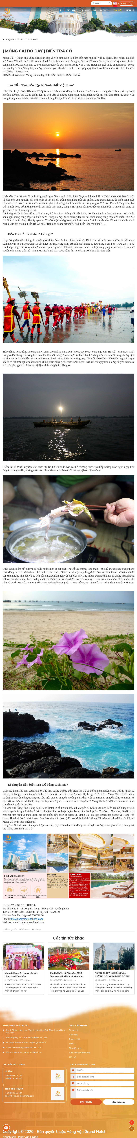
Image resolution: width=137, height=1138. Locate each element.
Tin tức (20, 39)
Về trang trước (11, 929)
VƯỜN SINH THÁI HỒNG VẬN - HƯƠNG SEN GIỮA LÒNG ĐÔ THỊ (112, 975)
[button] (4, 968)
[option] (23, 968)
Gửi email (25, 929)
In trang (37, 929)
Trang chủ (61, 10)
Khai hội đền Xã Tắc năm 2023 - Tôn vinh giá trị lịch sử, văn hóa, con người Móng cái (67, 975)
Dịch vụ (72, 1043)
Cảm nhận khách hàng (79, 1052)
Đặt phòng (127, 3)
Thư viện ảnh (75, 1048)
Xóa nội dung (118, 1102)
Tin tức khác (31, 39)
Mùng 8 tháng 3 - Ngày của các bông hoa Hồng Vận (21, 975)
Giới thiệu (73, 1034)
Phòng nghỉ (74, 1039)
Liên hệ (72, 1057)
